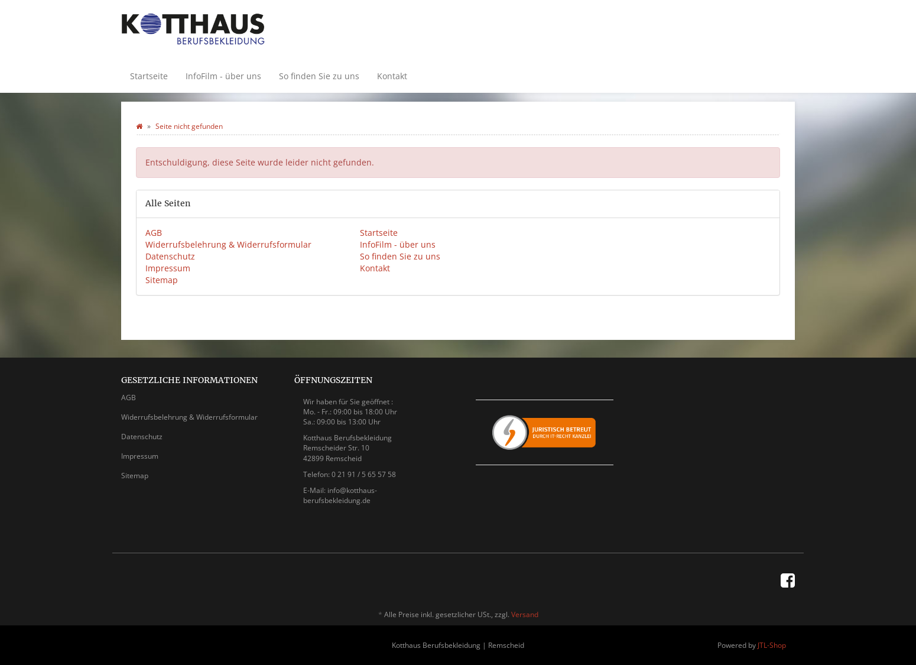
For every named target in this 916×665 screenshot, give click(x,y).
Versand (524, 614)
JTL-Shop (772, 645)
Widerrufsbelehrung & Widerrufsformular (228, 244)
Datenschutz (170, 256)
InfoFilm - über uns (223, 76)
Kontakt (392, 76)
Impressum (167, 268)
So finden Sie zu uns (319, 76)
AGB (153, 232)
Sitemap (161, 280)
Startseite (149, 76)
